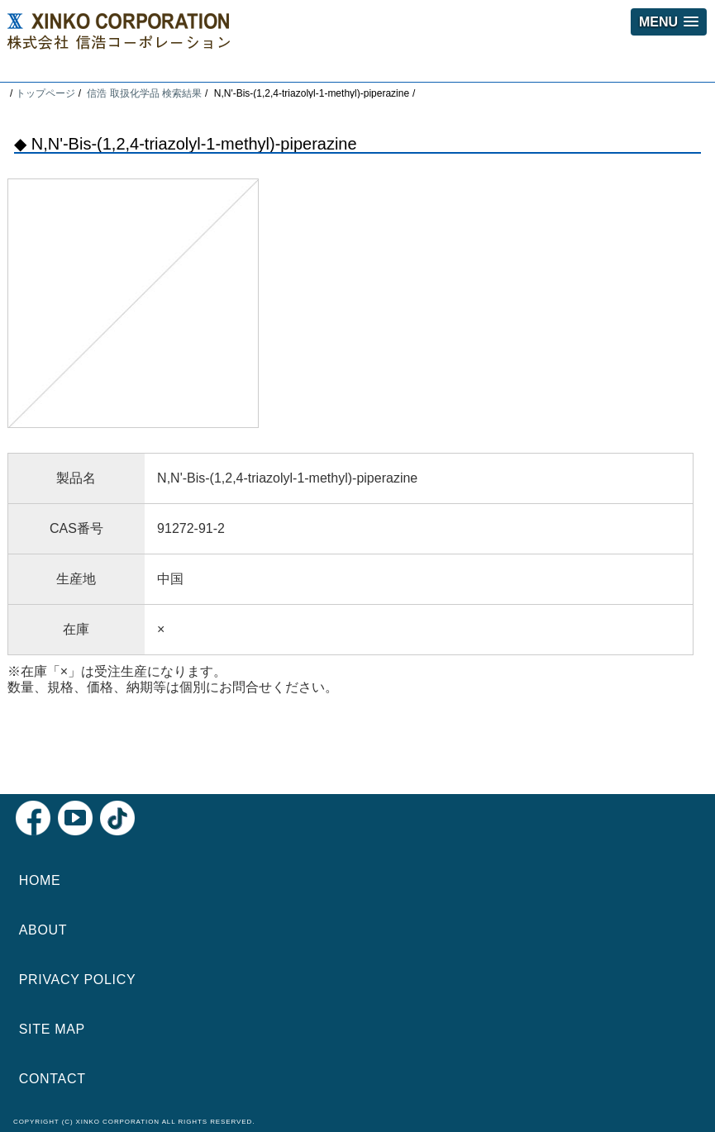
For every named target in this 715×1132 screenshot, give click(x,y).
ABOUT (43, 930)
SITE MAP (52, 1029)
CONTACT (52, 1079)
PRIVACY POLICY (77, 980)
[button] (669, 22)
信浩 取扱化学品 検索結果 (144, 93)
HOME (40, 880)
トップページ (45, 93)
